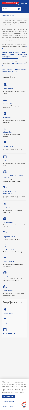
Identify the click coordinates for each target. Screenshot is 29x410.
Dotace (13, 15)
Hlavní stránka (5, 15)
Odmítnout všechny (8, 401)
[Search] (11, 9)
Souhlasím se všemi (8, 396)
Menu (22, 3)
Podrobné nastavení (8, 406)
